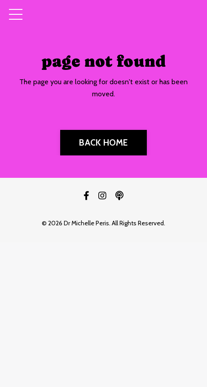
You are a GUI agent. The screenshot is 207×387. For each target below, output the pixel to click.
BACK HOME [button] (103, 142)
